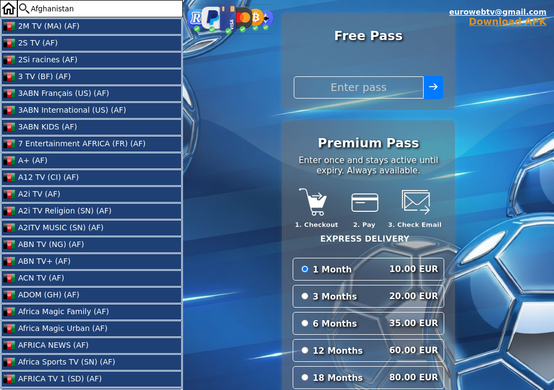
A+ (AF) (25, 160)
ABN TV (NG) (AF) (43, 244)
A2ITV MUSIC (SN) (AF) (53, 228)
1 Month (332, 269)
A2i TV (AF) (31, 194)
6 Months (335, 323)
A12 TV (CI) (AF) (41, 177)
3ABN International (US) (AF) (64, 110)
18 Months (338, 378)
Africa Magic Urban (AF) (55, 328)
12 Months (338, 351)
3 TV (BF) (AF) (37, 76)
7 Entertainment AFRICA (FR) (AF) (74, 144)
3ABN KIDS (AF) (40, 127)
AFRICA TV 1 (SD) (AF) (52, 379)
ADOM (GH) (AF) (41, 295)
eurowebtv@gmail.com (497, 12)
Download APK (507, 21)
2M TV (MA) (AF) (41, 26)
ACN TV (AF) (33, 278)
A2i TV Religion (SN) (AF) (57, 211)
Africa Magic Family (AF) (56, 312)
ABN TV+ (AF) (36, 261)
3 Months (335, 296)
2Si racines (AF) (40, 60)
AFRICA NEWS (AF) (46, 345)
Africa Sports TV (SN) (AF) (59, 362)
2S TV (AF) (30, 43)
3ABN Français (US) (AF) (56, 93)
